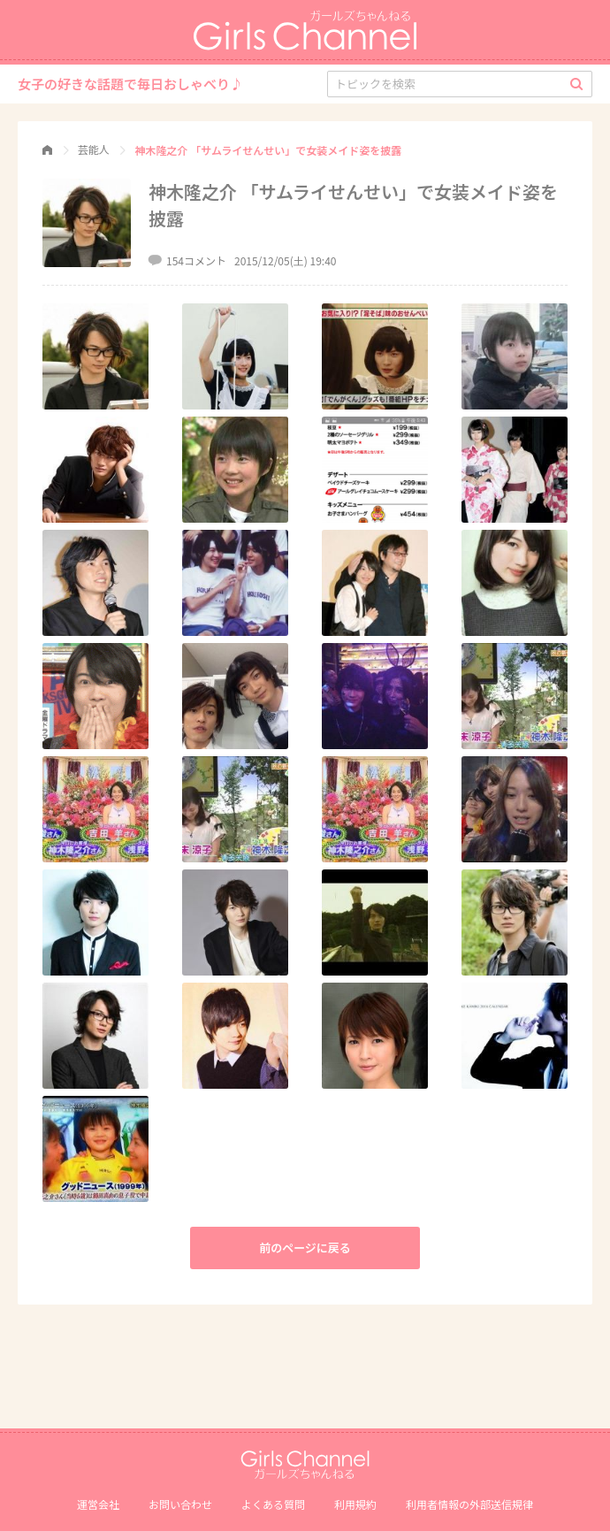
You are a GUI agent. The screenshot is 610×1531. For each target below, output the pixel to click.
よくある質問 (273, 1504)
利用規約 (355, 1504)
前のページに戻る (305, 1247)
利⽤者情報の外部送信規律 (469, 1504)
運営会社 (98, 1504)
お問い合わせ (180, 1504)
